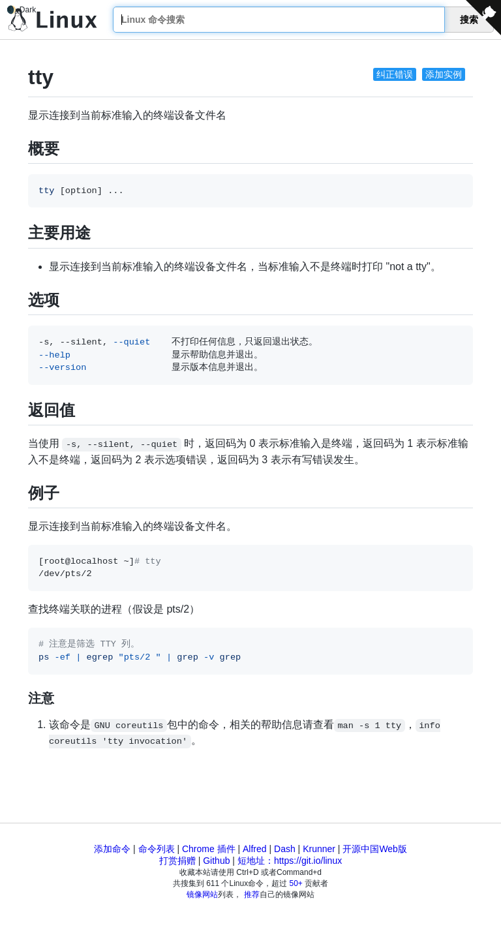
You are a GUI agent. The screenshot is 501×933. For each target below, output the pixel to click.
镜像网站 (202, 894)
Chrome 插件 (208, 849)
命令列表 (156, 849)
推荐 (252, 894)
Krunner (319, 849)
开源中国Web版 (374, 849)
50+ (296, 883)
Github (216, 860)
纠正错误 (394, 74)
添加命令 (112, 849)
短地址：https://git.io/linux (289, 860)
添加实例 (443, 74)
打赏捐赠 (177, 860)
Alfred (255, 849)
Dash (285, 849)
